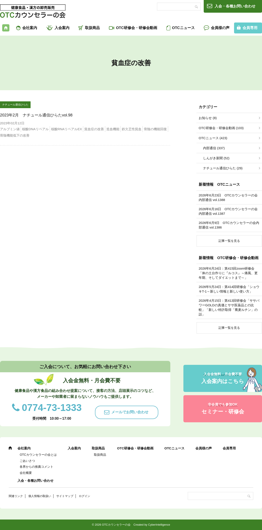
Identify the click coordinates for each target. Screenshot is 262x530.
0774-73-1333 (52, 407)
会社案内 (29, 28)
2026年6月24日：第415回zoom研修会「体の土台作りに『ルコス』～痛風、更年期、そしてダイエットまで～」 (228, 273)
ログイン (84, 496)
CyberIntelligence (159, 524)
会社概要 (26, 473)
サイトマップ (64, 496)
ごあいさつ (27, 460)
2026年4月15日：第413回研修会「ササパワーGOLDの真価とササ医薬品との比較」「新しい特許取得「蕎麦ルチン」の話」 (229, 307)
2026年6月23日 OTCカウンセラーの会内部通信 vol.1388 (228, 197)
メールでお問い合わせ (129, 412)
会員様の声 (220, 28)
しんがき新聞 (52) (216, 158)
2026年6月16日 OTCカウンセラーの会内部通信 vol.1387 (228, 211)
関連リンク (16, 496)
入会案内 (62, 28)
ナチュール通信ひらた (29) (223, 168)
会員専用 (229, 448)
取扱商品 (92, 28)
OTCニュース (183, 28)
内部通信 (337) (214, 148)
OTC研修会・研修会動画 (136, 28)
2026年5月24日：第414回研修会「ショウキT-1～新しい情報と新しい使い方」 (229, 289)
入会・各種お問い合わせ (235, 6)
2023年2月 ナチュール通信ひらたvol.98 (36, 115)
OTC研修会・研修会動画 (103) (221, 128)
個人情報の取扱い (39, 496)
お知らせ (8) (208, 118)
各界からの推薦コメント (36, 466)
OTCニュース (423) (213, 138)
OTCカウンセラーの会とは (38, 454)
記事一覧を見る (229, 240)
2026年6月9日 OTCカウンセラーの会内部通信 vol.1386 (229, 225)
